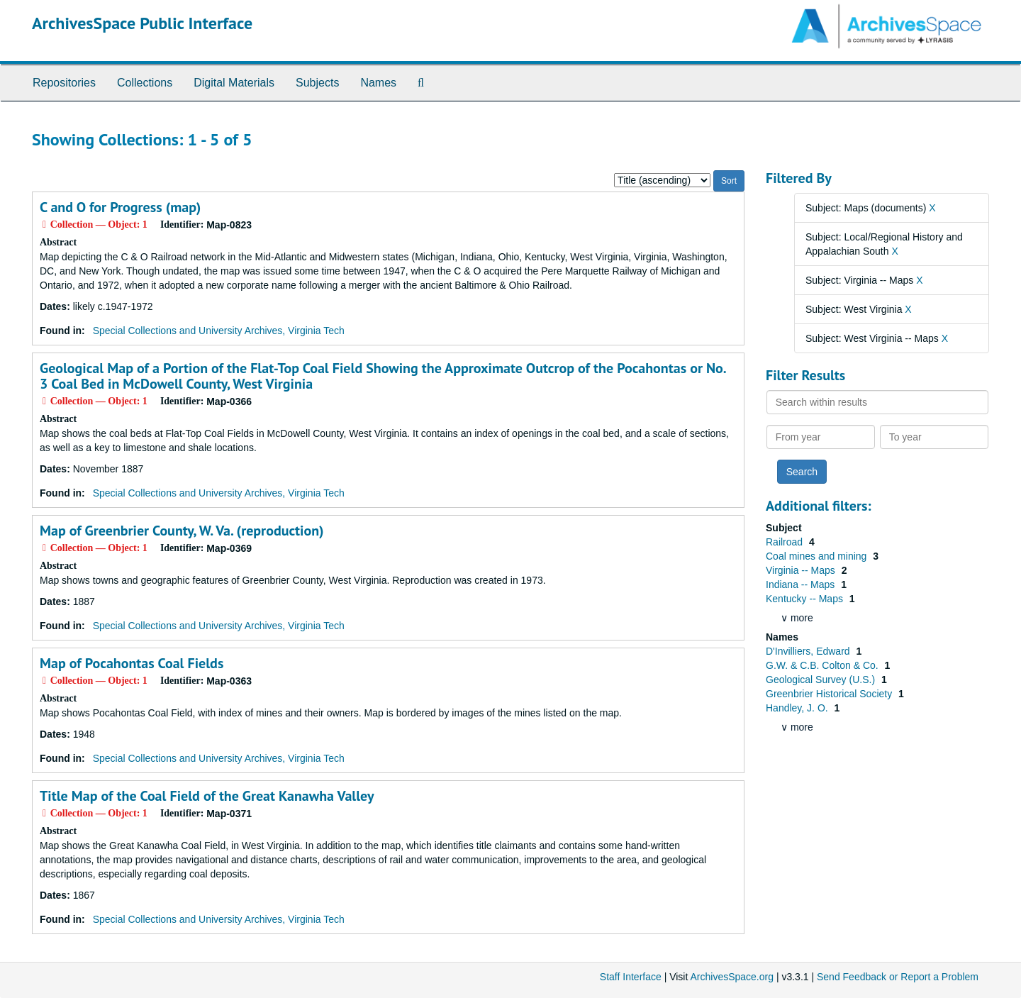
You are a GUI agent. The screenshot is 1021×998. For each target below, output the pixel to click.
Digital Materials (234, 83)
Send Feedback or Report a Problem (897, 976)
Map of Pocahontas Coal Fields (131, 663)
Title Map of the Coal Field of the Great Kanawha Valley (207, 796)
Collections (144, 83)
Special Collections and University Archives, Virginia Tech (219, 330)
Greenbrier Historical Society (830, 693)
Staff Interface (631, 976)
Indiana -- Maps (801, 584)
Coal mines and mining (817, 556)
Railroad (785, 542)
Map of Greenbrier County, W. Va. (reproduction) (182, 530)
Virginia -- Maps (802, 570)
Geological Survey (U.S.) (822, 679)
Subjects (317, 83)
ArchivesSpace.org (732, 976)
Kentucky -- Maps (806, 598)
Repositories (64, 83)
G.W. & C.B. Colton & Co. (823, 665)
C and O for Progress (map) (120, 207)
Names (378, 83)
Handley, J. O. (798, 708)
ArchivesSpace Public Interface (142, 23)
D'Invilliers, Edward (809, 651)
